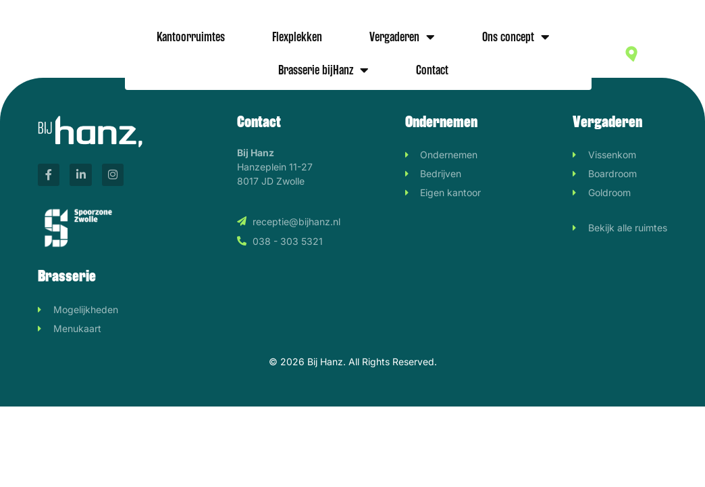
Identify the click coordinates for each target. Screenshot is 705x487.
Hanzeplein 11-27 (666, 53)
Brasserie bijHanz (323, 70)
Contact (432, 70)
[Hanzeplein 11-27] (631, 54)
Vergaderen (402, 37)
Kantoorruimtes (191, 37)
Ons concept (516, 37)
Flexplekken (297, 37)
